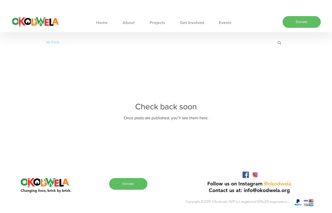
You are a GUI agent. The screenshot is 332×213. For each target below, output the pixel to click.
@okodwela (277, 184)
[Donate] (302, 22)
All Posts (53, 42)
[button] (279, 43)
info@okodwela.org (267, 190)
